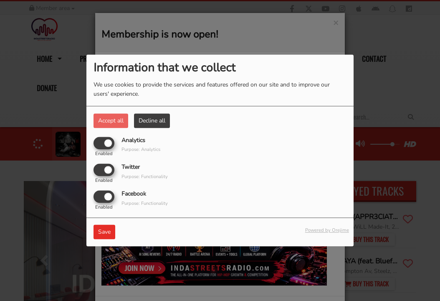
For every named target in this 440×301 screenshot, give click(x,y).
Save (104, 232)
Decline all (152, 121)
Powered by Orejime (327, 230)
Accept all (111, 121)
